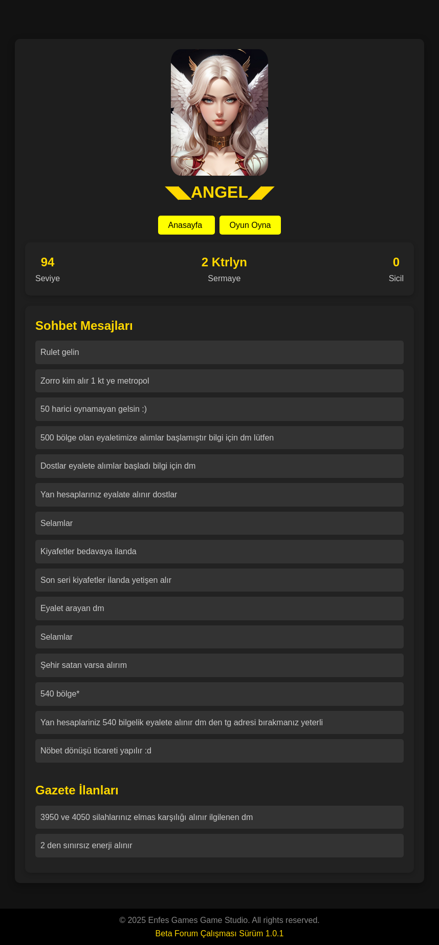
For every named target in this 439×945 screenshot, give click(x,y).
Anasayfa (186, 225)
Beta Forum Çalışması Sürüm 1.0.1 (220, 933)
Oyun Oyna (250, 225)
